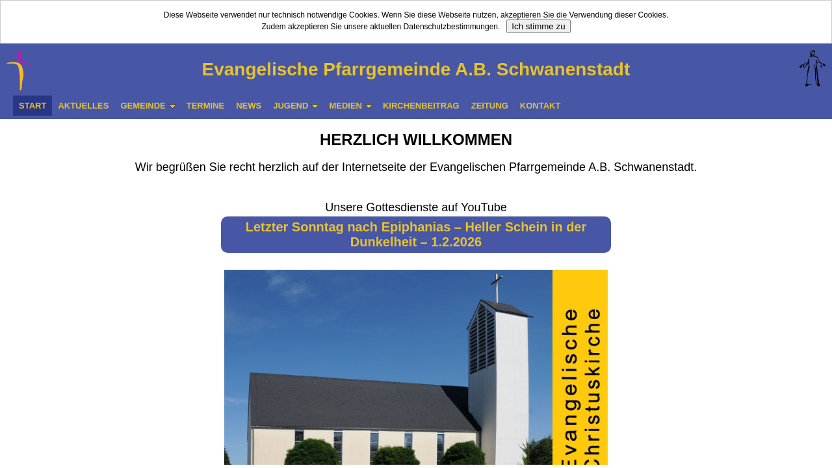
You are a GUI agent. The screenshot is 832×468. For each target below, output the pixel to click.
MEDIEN (350, 105)
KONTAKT (540, 105)
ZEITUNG (489, 105)
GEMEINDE (148, 105)
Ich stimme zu (538, 26)
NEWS (248, 105)
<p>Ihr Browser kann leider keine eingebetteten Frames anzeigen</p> (416, 292)
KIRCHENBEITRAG (421, 105)
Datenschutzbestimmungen (451, 26)
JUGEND (295, 105)
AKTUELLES (83, 105)
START (32, 105)
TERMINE (206, 105)
